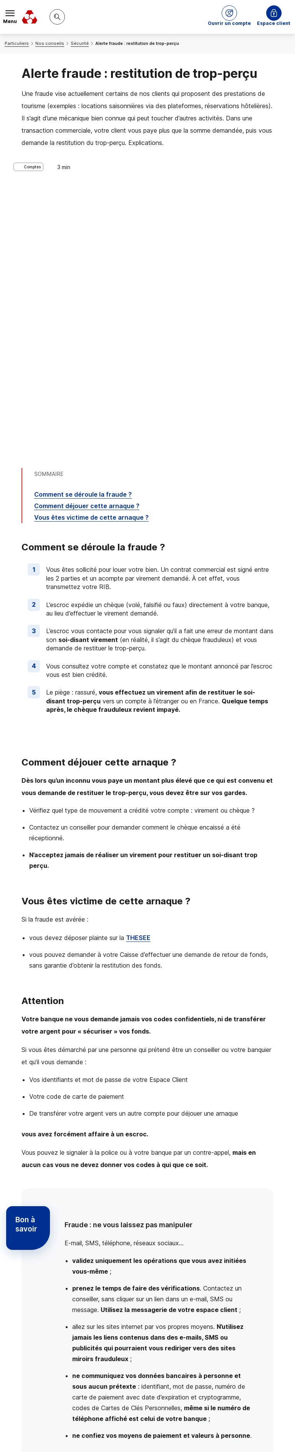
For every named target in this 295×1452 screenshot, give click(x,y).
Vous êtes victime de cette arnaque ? (91, 254)
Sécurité (80, 43)
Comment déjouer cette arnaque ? (86, 242)
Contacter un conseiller (222, 1278)
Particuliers (17, 43)
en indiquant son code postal (168, 1433)
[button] (229, 16)
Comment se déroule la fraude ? (83, 231)
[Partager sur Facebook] (195, 1337)
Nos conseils (49, 43)
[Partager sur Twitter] (176, 1337)
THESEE (138, 674)
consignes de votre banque (136, 1193)
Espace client (273, 23)
